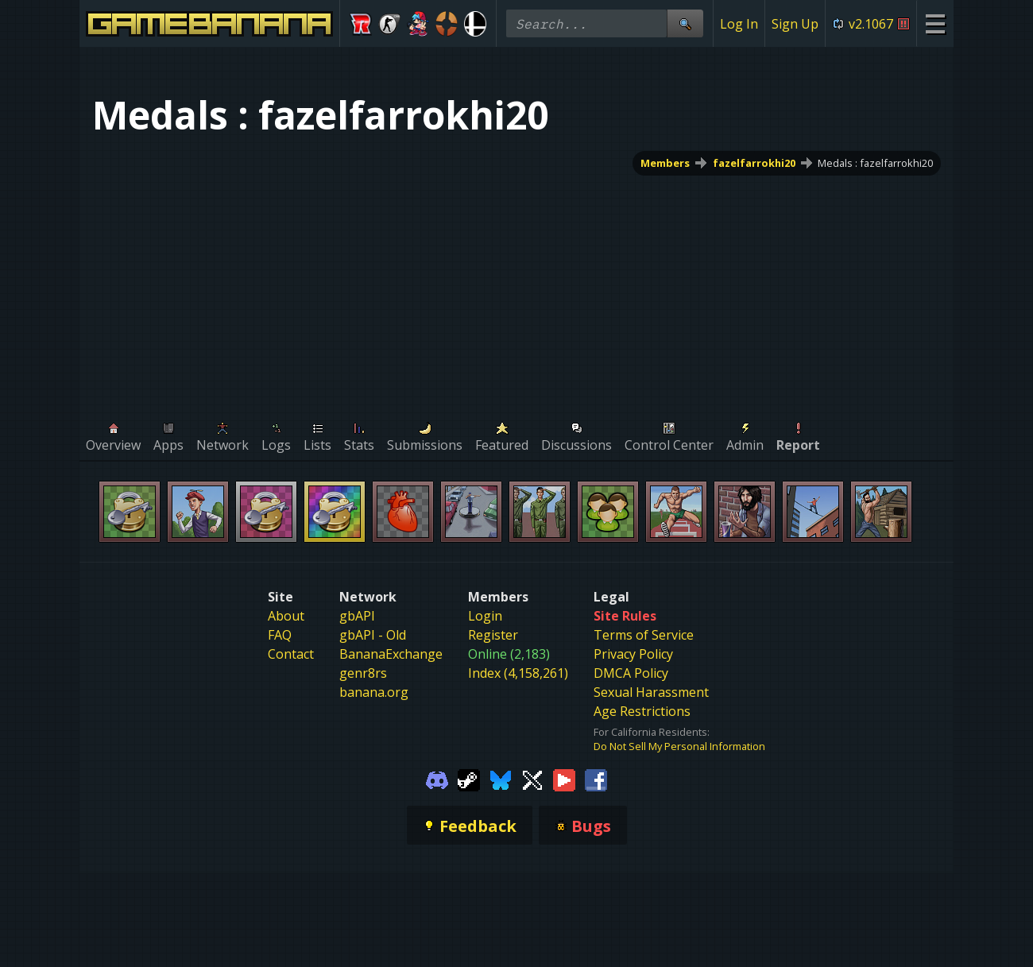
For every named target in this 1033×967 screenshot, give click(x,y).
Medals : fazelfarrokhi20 (875, 163)
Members (665, 163)
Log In (739, 24)
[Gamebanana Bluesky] (500, 778)
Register (493, 635)
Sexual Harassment (651, 692)
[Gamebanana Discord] (437, 778)
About (286, 616)
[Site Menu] (935, 23)
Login (485, 616)
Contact (291, 654)
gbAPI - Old (372, 635)
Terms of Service (644, 635)
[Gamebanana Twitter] (532, 778)
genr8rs (363, 673)
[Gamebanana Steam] (469, 778)
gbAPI (357, 616)
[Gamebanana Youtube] (564, 778)
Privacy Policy (633, 654)
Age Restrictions (642, 711)
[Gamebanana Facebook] (596, 778)
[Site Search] (685, 23)
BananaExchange (391, 654)
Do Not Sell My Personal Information (679, 746)
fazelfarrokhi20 (754, 163)
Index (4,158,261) (518, 673)
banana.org (373, 692)
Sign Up (795, 24)
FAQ (280, 635)
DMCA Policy (631, 673)
